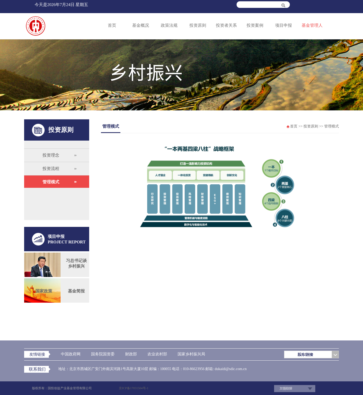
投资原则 (197, 25)
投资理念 (50, 155)
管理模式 (50, 182)
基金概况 (140, 25)
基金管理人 (312, 25)
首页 (112, 25)
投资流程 (50, 168)
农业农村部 (157, 354)
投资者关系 (226, 25)
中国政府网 (71, 354)
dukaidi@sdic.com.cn (230, 369)
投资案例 (255, 25)
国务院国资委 (103, 354)
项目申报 (283, 25)
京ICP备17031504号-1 (133, 388)
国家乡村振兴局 (191, 354)
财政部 (131, 354)
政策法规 (169, 25)
